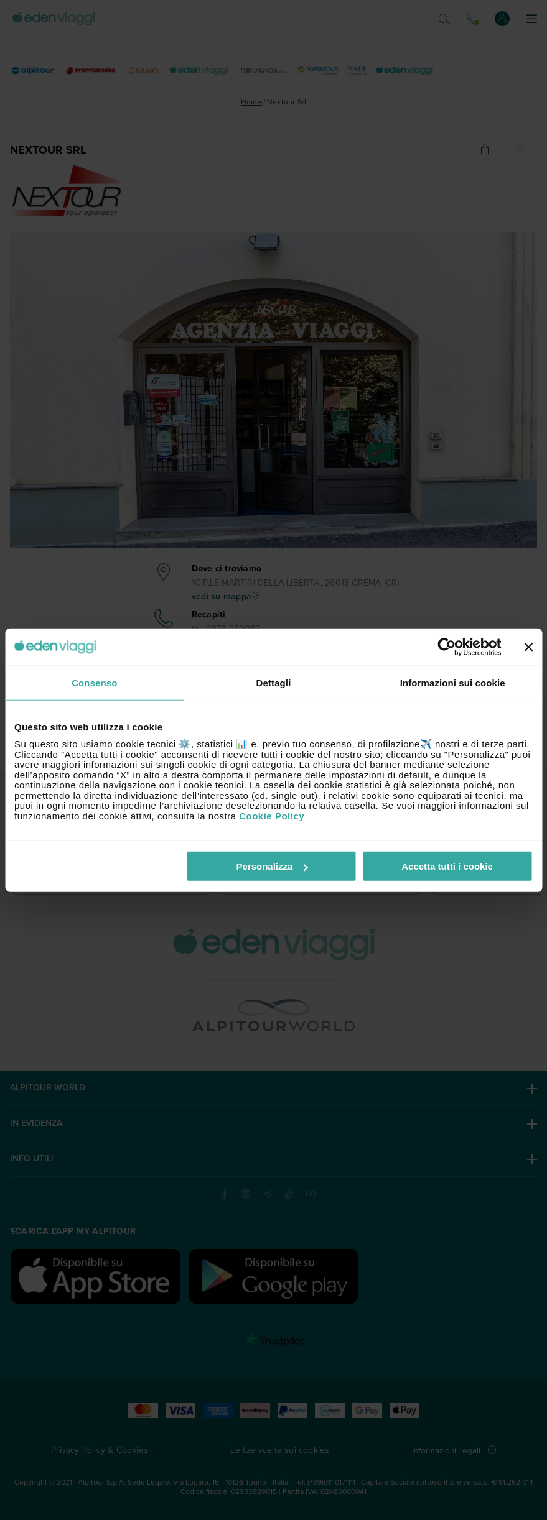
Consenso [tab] (94, 682)
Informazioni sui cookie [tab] (452, 682)
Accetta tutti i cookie (447, 866)
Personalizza (272, 866)
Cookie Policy (271, 815)
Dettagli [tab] (273, 682)
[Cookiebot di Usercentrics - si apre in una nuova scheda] (446, 646)
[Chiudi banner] (528, 646)
